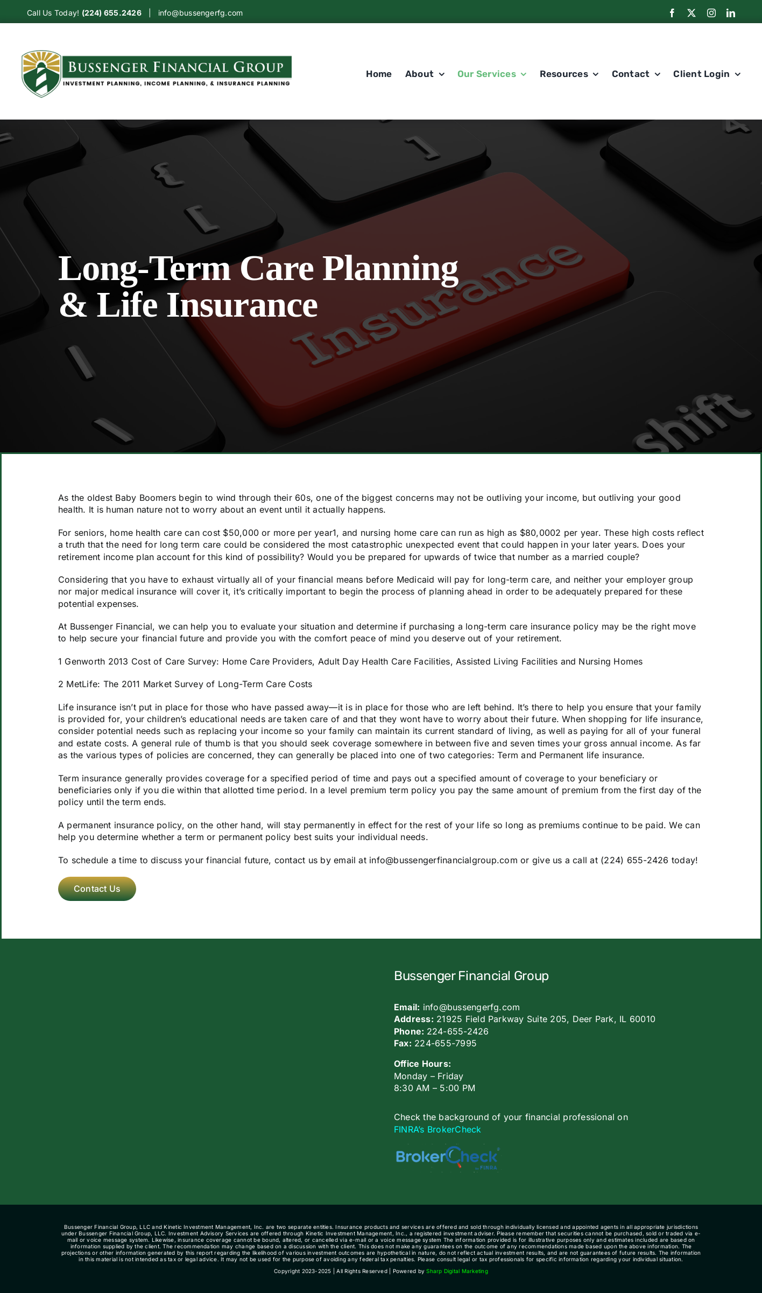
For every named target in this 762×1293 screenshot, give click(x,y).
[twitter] (691, 13)
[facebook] (672, 13)
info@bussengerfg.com (200, 12)
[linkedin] (730, 13)
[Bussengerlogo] (157, 54)
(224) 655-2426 (634, 860)
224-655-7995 (445, 1043)
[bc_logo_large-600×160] (448, 1148)
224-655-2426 (458, 1031)
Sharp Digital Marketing (457, 1271)
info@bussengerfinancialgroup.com (443, 860)
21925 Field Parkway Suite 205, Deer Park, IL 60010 (545, 1019)
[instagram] (711, 13)
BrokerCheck (454, 1129)
